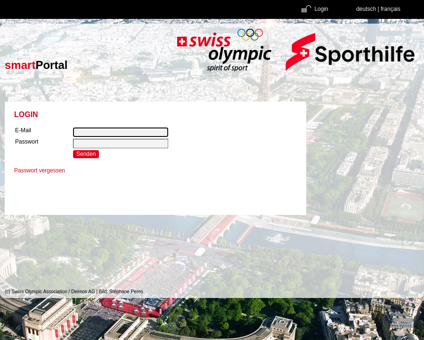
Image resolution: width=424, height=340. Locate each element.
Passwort (26, 141)
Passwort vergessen (39, 170)
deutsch (366, 9)
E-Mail (23, 130)
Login (314, 9)
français (390, 9)
